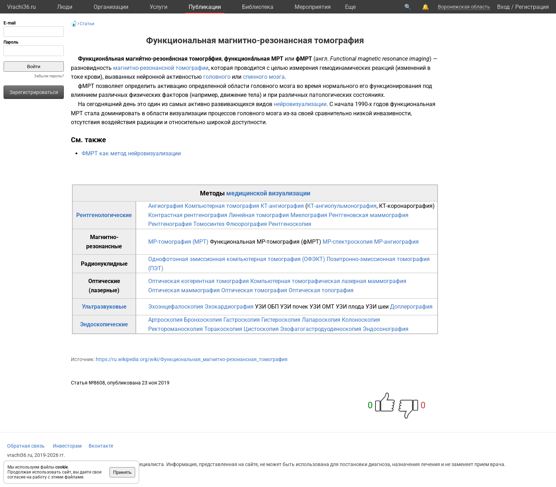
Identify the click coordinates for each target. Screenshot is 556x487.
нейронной (151, 76)
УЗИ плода (350, 306)
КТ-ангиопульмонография (342, 206)
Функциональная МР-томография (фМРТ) (265, 241)
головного (216, 76)
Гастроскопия (241, 319)
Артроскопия (165, 319)
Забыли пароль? (49, 76)
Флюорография (246, 224)
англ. (322, 58)
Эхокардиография (229, 306)
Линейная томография (259, 215)
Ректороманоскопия (175, 329)
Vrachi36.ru (21, 7)
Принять (122, 472)
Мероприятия (313, 7)
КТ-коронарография (406, 206)
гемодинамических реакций (356, 68)
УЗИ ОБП (267, 306)
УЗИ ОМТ (322, 306)
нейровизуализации (300, 104)
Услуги (158, 7)
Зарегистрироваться (34, 92)
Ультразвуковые (104, 306)
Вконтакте (101, 446)
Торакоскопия (223, 329)
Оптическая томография (254, 290)
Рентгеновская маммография (368, 215)
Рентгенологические (104, 215)
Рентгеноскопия (289, 224)
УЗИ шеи (377, 306)
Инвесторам (67, 446)
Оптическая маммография (184, 290)
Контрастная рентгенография (187, 215)
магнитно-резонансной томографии (160, 68)
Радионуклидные (104, 263)
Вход (503, 7)
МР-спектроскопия (348, 241)
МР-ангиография (396, 241)
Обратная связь (26, 446)
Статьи (87, 23)
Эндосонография (385, 329)
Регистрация (532, 7)
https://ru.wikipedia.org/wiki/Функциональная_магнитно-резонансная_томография (192, 359)
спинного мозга (264, 76)
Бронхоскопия (203, 319)
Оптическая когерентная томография (198, 281)
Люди (64, 7)
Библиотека (257, 7)
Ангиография (165, 206)
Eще (350, 7)
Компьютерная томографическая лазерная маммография (328, 281)
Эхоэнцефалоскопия (175, 306)
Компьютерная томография (222, 206)
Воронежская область (464, 7)
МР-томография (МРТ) (178, 241)
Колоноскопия (361, 319)
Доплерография (411, 306)
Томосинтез (208, 224)
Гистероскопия (280, 319)
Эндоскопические (104, 324)
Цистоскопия (261, 329)
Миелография (308, 215)
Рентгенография (170, 224)
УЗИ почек (294, 306)
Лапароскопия (321, 319)
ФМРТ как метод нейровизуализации (131, 153)
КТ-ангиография (282, 206)
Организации (111, 7)
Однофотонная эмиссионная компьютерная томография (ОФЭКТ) (236, 259)
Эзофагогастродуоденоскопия (320, 329)
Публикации (205, 7)
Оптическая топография (321, 290)
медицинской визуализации (268, 193)
